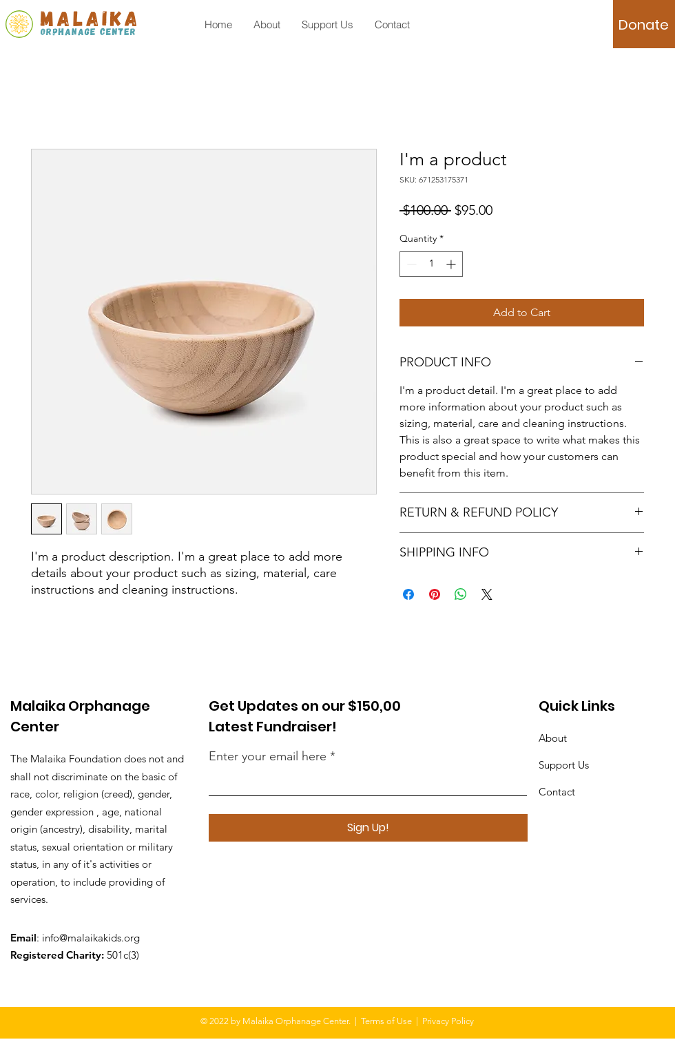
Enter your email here (267, 756)
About (553, 737)
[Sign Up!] (368, 828)
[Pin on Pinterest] (434, 594)
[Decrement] (410, 264)
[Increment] (452, 264)
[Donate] (643, 25)
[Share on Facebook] (408, 594)
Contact (557, 791)
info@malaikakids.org (91, 937)
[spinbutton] (431, 264)
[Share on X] (487, 594)
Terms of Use (386, 1021)
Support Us (564, 764)
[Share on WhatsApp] (461, 594)
